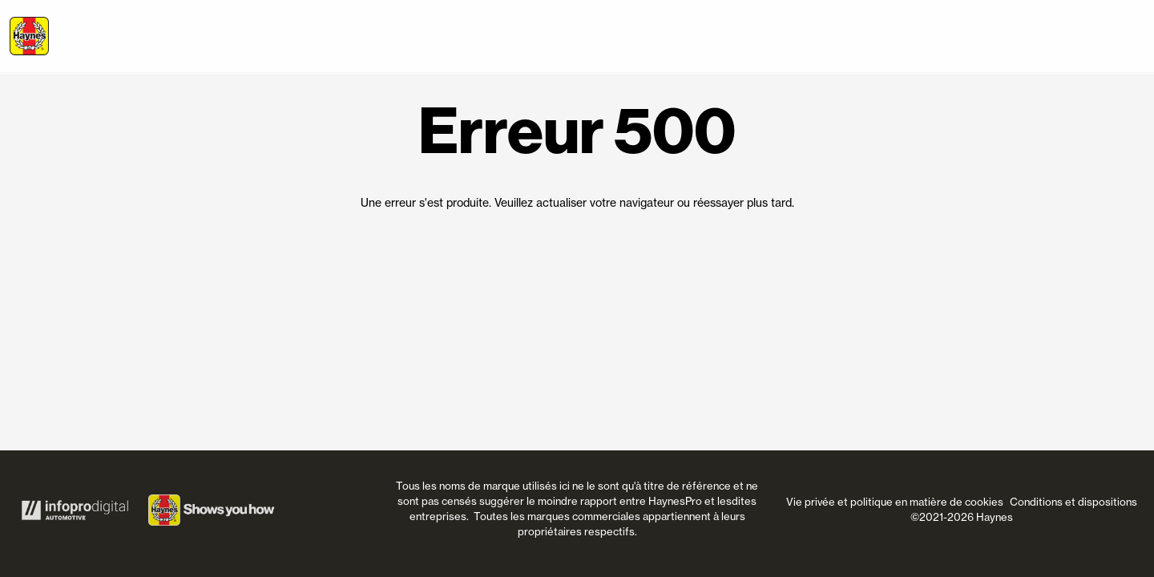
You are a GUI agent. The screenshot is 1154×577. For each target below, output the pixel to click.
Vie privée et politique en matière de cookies (894, 501)
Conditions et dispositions (1073, 501)
